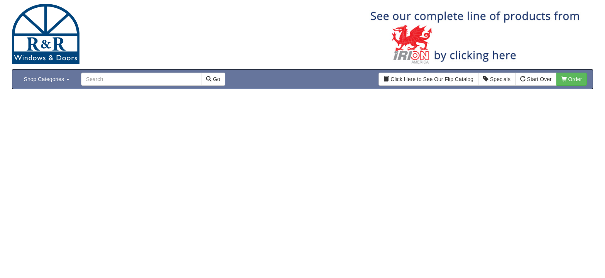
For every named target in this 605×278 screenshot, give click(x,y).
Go (213, 79)
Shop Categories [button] (46, 79)
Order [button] (571, 79)
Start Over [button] (536, 79)
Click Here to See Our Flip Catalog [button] (428, 79)
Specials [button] (496, 79)
